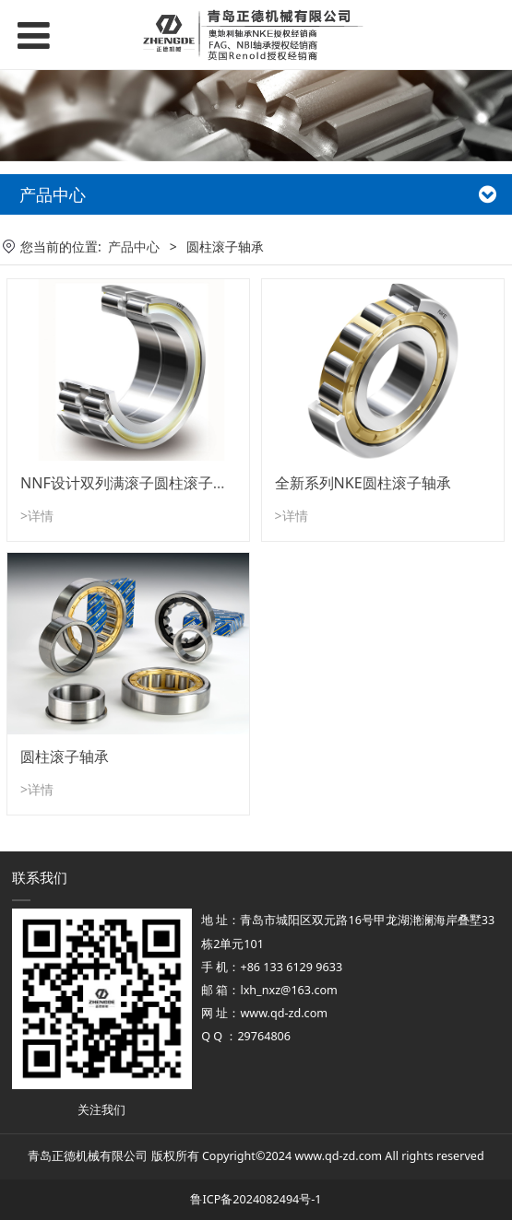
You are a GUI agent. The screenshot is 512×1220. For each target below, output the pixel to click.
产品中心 (134, 246)
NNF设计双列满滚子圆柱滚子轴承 (131, 483)
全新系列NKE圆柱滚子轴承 (363, 483)
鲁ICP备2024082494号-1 (255, 1199)
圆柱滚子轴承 (64, 756)
